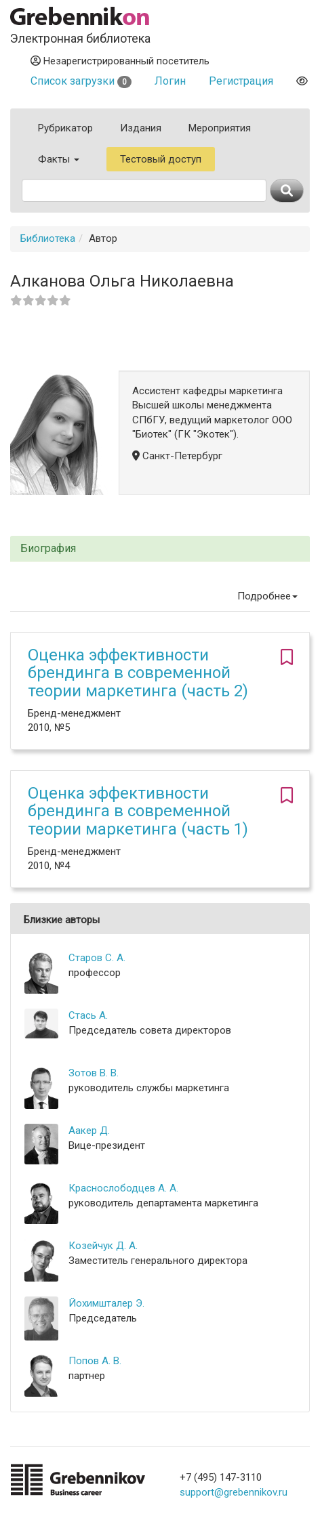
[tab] (160, 549)
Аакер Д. (89, 1130)
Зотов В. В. (93, 1073)
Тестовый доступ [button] (160, 159)
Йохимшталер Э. (106, 1303)
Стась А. (88, 1015)
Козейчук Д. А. (103, 1246)
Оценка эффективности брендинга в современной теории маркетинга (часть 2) (138, 673)
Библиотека (47, 238)
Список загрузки (81, 81)
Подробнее (267, 596)
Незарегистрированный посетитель (120, 61)
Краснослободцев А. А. (123, 1188)
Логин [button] (170, 81)
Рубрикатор (65, 128)
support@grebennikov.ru (233, 1492)
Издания (140, 128)
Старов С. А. (96, 958)
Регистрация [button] (241, 81)
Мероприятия (219, 128)
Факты (58, 159)
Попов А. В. (94, 1361)
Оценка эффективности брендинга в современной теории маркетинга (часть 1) (138, 811)
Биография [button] (48, 549)
